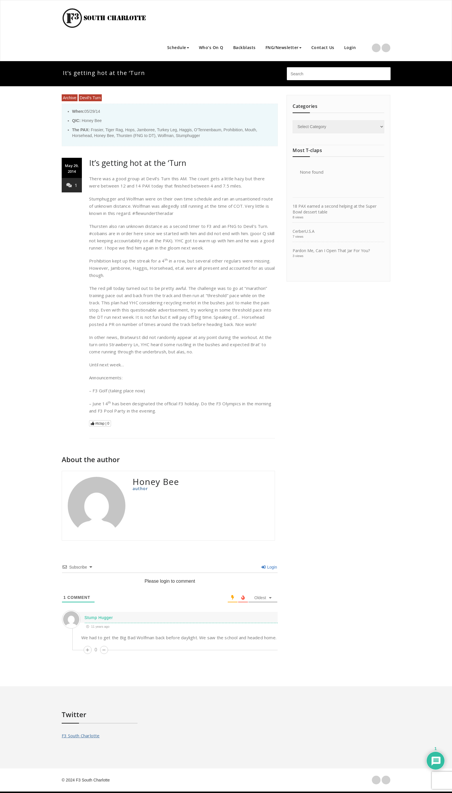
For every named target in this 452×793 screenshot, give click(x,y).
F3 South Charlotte (81, 735)
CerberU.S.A (303, 231)
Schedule (178, 47)
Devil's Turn (90, 97)
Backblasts (244, 47)
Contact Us (322, 47)
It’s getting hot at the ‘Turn (137, 163)
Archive (69, 97)
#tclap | (100, 423)
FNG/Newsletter (283, 47)
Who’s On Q (211, 47)
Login (350, 47)
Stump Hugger (98, 617)
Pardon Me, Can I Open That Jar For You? (331, 250)
